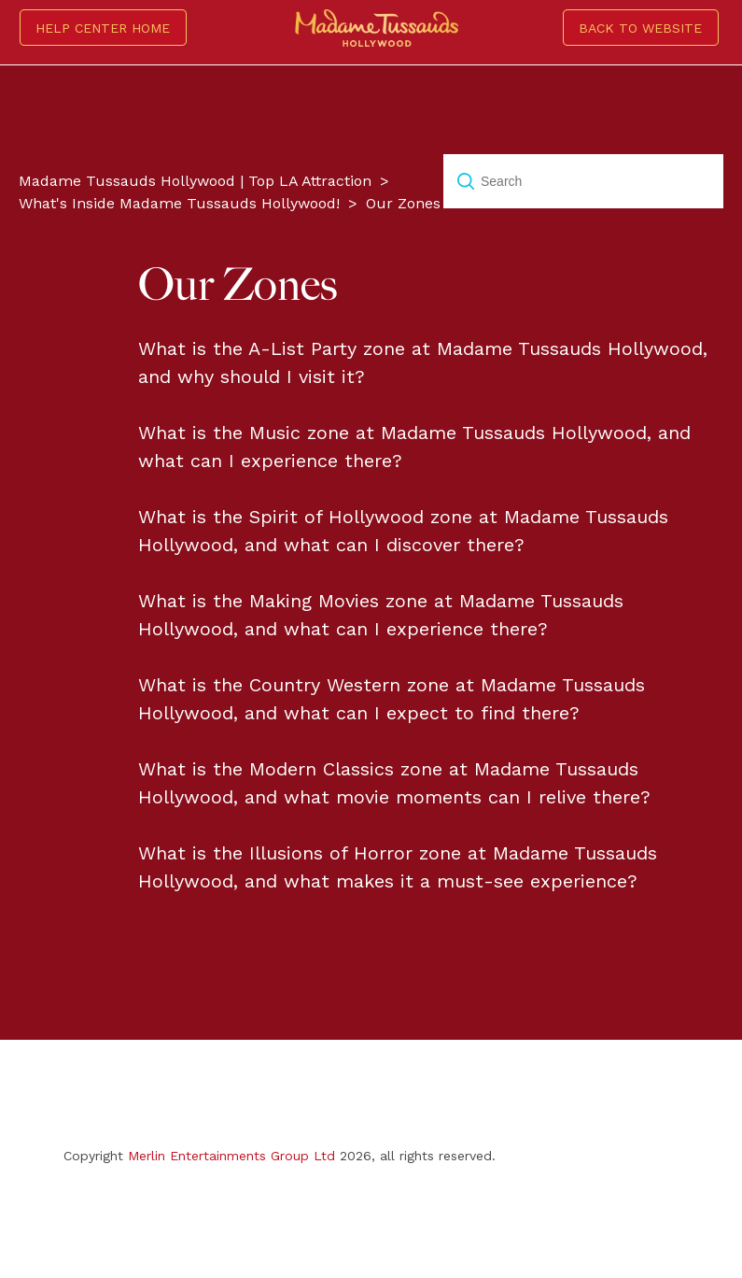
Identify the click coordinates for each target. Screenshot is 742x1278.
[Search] (583, 181)
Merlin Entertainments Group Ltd (231, 1155)
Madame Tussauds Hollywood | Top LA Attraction (195, 181)
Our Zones (403, 203)
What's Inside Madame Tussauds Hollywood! (179, 203)
